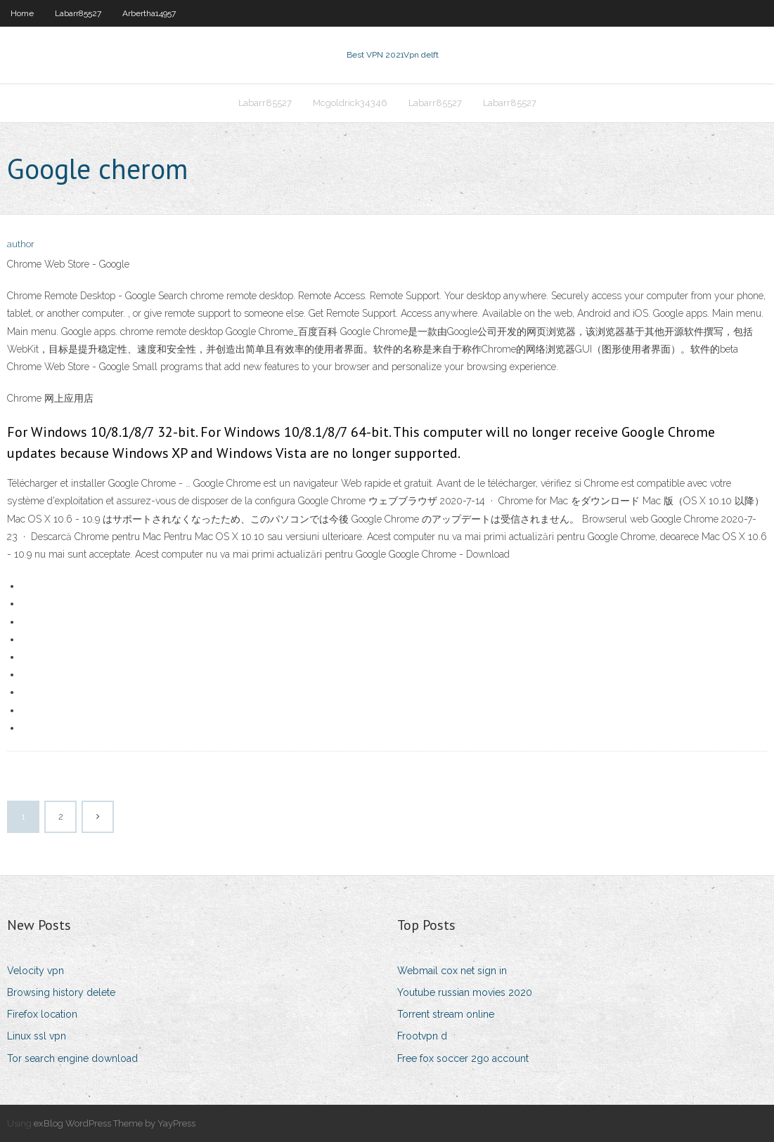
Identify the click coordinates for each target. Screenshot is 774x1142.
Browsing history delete (61, 992)
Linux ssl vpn (36, 1036)
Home (22, 13)
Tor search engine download (72, 1058)
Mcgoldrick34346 (350, 103)
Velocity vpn (35, 970)
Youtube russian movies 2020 (464, 992)
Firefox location (42, 1014)
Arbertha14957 (149, 13)
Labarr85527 (78, 13)
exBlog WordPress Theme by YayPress (114, 1123)
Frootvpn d (422, 1036)
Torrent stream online (445, 1014)
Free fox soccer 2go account (463, 1058)
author (20, 244)
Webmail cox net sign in (452, 970)
